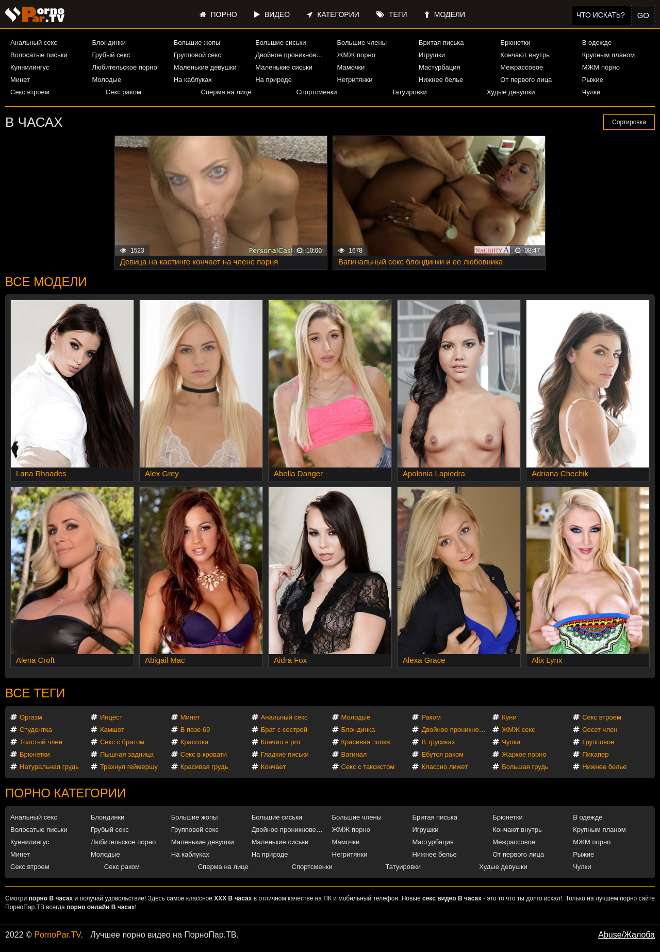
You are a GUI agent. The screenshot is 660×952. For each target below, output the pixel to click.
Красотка (194, 742)
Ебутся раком (442, 754)
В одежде (597, 42)
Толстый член (41, 742)
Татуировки (408, 92)
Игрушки (432, 55)
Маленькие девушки (205, 67)
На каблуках (193, 79)
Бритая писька (441, 42)
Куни (509, 717)
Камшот (112, 729)
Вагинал (354, 754)
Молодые (106, 79)
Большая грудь (525, 767)
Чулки (591, 92)
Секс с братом (122, 742)
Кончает (273, 767)
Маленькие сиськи (283, 67)
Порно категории (65, 793)
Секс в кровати (203, 754)
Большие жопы (197, 42)
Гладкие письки (285, 754)
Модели (444, 14)
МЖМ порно (601, 67)
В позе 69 (195, 729)
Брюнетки (515, 42)
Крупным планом (608, 55)
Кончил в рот (281, 742)
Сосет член (599, 729)
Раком (430, 717)
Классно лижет (444, 767)
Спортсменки (316, 92)
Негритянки (355, 79)
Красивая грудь (204, 767)
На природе (273, 79)
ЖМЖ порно (356, 55)
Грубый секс (111, 55)
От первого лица (526, 79)
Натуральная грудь (49, 767)
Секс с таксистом (368, 767)
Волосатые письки (39, 55)
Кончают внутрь (525, 55)
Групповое (598, 742)
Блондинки (109, 42)
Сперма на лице (226, 92)
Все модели (46, 282)
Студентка (36, 729)
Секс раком (123, 92)
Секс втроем (30, 92)
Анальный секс (33, 42)
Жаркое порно (524, 754)
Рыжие (592, 79)
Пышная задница (127, 754)
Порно (218, 14)
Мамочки (351, 67)
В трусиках (438, 742)
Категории (333, 14)
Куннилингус (29, 67)
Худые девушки (511, 92)
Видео (272, 14)
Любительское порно (124, 67)
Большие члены (362, 42)
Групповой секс (197, 55)
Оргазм (31, 717)
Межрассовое (521, 67)
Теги (391, 14)
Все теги (35, 693)
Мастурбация (439, 67)
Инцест (111, 717)
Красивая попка (365, 742)
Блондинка (358, 729)
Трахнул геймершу (129, 767)
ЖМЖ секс (518, 729)
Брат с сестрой (284, 729)
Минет (20, 79)
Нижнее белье (441, 79)
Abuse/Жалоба (626, 934)
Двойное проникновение (291, 55)
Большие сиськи (280, 42)
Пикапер (595, 754)
